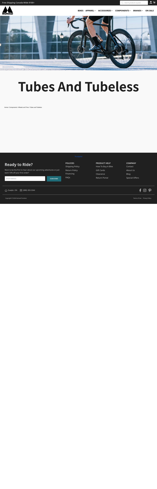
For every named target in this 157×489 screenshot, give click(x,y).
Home (6, 107)
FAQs (68, 177)
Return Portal (102, 177)
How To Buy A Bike (104, 166)
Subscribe (54, 179)
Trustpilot (78, 156)
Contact (129, 166)
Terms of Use (137, 198)
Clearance (100, 174)
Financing (70, 173)
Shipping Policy (72, 166)
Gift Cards (100, 170)
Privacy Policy (147, 198)
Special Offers (132, 177)
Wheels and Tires (23, 107)
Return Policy (72, 170)
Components (13, 107)
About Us (130, 170)
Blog (128, 174)
